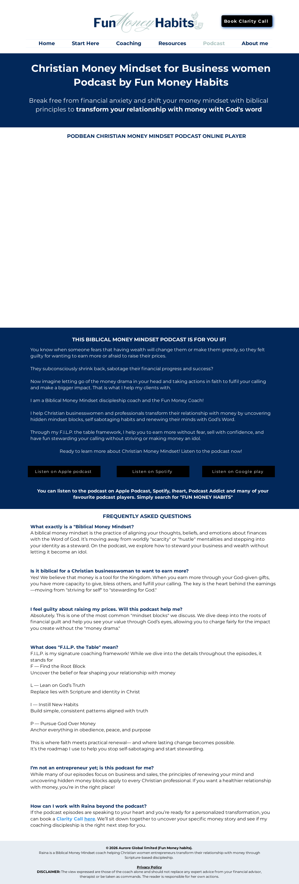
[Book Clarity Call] (246, 21)
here (89, 819)
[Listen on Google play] (238, 471)
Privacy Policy (149, 867)
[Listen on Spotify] (153, 471)
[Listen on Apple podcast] (64, 471)
